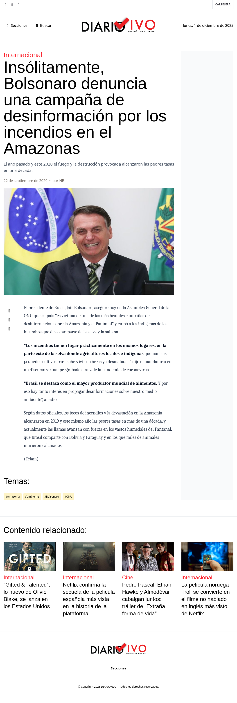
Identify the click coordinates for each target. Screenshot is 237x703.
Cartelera (222, 4)
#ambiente (32, 496)
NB (61, 180)
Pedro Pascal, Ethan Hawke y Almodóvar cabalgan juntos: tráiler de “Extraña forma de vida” (147, 599)
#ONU (68, 496)
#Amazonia (12, 496)
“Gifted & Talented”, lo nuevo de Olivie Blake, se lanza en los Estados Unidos (27, 595)
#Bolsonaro (51, 496)
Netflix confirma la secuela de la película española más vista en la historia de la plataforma (89, 599)
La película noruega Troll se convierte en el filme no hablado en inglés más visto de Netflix (205, 599)
